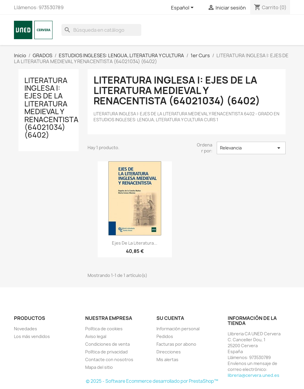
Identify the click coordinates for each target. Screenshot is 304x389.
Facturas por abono (176, 344)
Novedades (25, 328)
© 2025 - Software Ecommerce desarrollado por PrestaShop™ (152, 381)
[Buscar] (101, 30)
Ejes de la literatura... (134, 243)
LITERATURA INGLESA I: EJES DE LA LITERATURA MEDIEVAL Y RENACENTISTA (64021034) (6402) (51, 107)
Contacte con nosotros (109, 359)
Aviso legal (95, 336)
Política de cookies (104, 328)
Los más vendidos (32, 336)
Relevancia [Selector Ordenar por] (251, 148)
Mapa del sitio (99, 367)
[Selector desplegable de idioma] (183, 8)
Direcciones (168, 352)
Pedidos (164, 336)
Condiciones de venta (107, 344)
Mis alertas (167, 359)
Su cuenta (170, 318)
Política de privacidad (106, 352)
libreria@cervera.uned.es (253, 375)
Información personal (178, 328)
